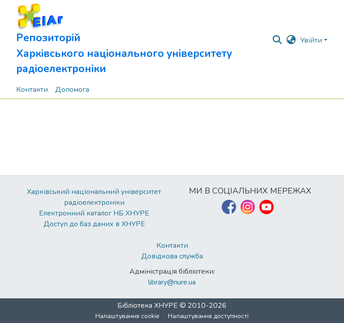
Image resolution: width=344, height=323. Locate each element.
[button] (143, 40)
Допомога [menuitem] (72, 90)
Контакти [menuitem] (32, 90)
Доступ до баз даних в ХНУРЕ (94, 224)
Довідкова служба (172, 256)
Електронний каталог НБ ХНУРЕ (94, 213)
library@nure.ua (172, 282)
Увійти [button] (312, 40)
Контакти (172, 245)
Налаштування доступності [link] (208, 316)
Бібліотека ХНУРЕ (147, 305)
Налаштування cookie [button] (127, 316)
